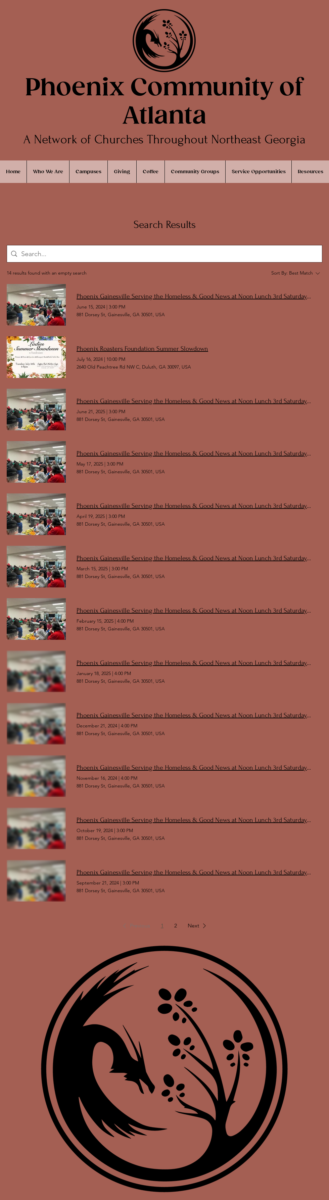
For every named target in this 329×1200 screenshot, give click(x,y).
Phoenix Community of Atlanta (164, 102)
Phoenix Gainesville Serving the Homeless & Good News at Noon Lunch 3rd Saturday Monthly (194, 296)
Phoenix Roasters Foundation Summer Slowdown (142, 348)
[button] (135, 925)
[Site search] (169, 253)
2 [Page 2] (175, 925)
